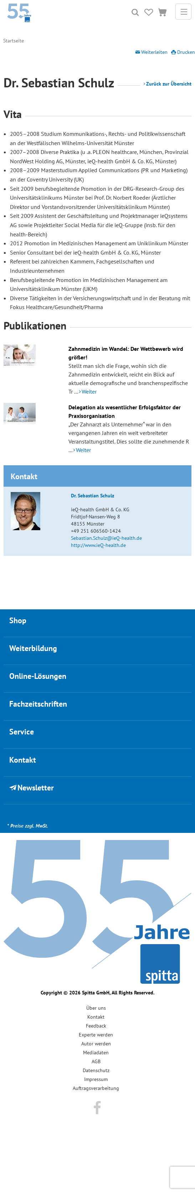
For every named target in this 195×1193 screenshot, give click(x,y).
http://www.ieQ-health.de (98, 545)
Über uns (96, 1008)
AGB (96, 1061)
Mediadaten (96, 1052)
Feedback (96, 1026)
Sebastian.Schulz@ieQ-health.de (106, 538)
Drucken (186, 52)
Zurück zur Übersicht (168, 84)
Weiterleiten (154, 52)
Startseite (13, 40)
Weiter (89, 391)
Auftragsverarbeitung (96, 1088)
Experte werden (96, 1034)
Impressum (96, 1079)
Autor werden (96, 1043)
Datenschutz (96, 1070)
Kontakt (95, 1017)
